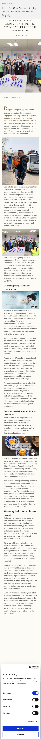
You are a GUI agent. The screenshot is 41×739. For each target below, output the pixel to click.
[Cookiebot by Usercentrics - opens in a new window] (29, 667)
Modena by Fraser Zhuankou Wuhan (18, 118)
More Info (30, 722)
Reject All (20, 734)
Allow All (20, 728)
